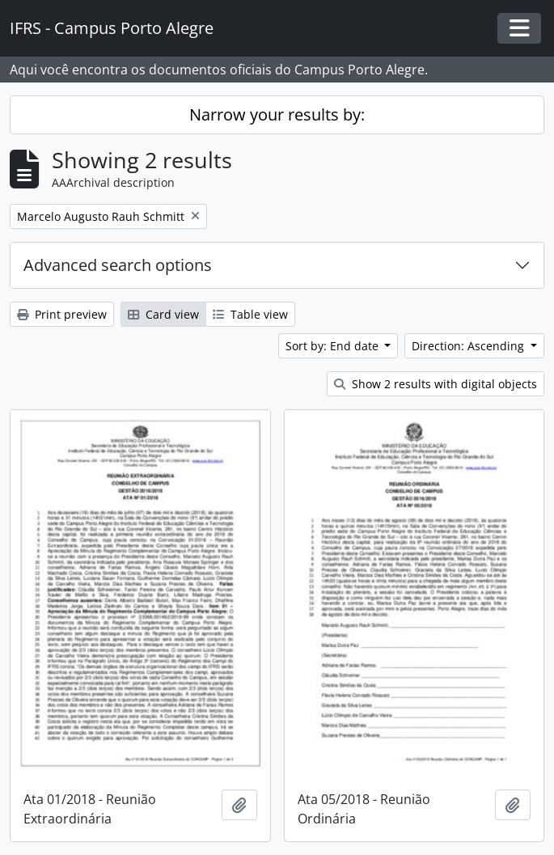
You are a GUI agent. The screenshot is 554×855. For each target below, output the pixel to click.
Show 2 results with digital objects (435, 384)
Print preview (62, 314)
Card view (163, 314)
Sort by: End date (333, 345)
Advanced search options (117, 265)
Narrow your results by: (277, 114)
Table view (250, 314)
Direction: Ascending (469, 345)
